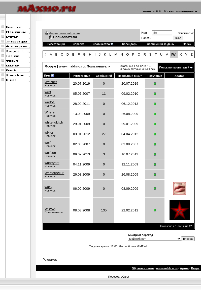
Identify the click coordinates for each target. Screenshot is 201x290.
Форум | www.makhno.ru (64, 33)
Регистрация (56, 43)
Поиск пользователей (174, 67)
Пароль (146, 37)
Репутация (155, 75)
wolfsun (50, 153)
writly (48, 187)
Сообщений (104, 75)
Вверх (195, 268)
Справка (78, 43)
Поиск (187, 43)
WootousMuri (54, 173)
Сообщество (103, 43)
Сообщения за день (160, 43)
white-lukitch (54, 122)
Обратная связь (143, 268)
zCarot (125, 276)
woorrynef (52, 163)
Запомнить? (183, 33)
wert (48, 92)
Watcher (51, 82)
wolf (48, 142)
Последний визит (130, 75)
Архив (184, 268)
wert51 (50, 102)
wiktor (49, 132)
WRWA (50, 209)
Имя (144, 32)
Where (49, 112)
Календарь (129, 43)
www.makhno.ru (167, 268)
